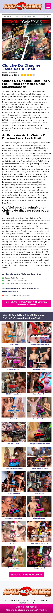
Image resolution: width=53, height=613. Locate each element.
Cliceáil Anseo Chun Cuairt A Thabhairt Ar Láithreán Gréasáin (26, 303)
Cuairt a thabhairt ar (26, 608)
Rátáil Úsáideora (10, 75)
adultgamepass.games (9, 72)
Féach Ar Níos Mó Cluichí (26, 574)
